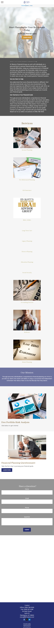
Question (27, 517)
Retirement (27, 626)
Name (27, 489)
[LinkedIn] (29, 620)
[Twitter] (27, 620)
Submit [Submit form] (27, 529)
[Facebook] (24, 620)
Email (27, 498)
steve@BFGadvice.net (27, 617)
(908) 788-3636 (29, 607)
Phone (27, 507)
